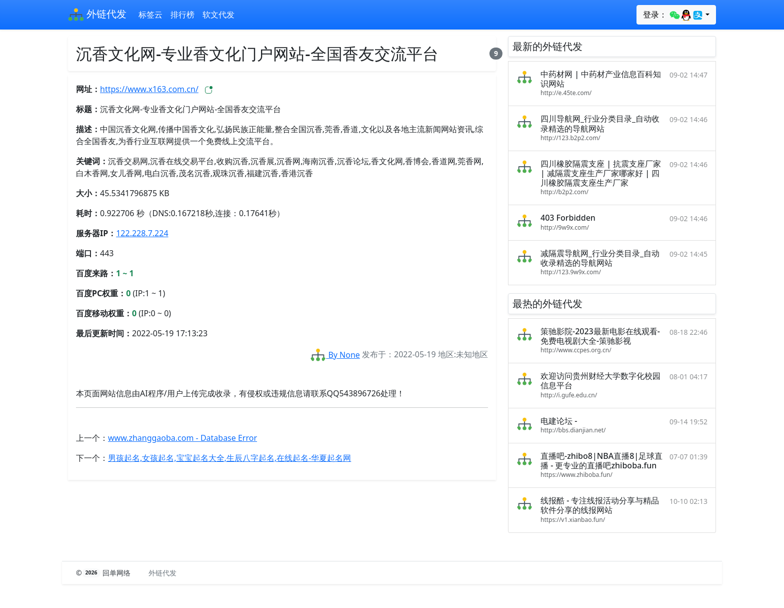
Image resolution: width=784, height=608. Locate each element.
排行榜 (182, 14)
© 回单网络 (104, 572)
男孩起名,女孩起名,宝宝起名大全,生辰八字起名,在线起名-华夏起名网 (229, 457)
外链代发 (97, 15)
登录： (673, 15)
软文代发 (218, 14)
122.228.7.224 (142, 233)
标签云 (150, 14)
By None (335, 354)
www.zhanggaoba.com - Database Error (182, 437)
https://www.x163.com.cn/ (149, 89)
